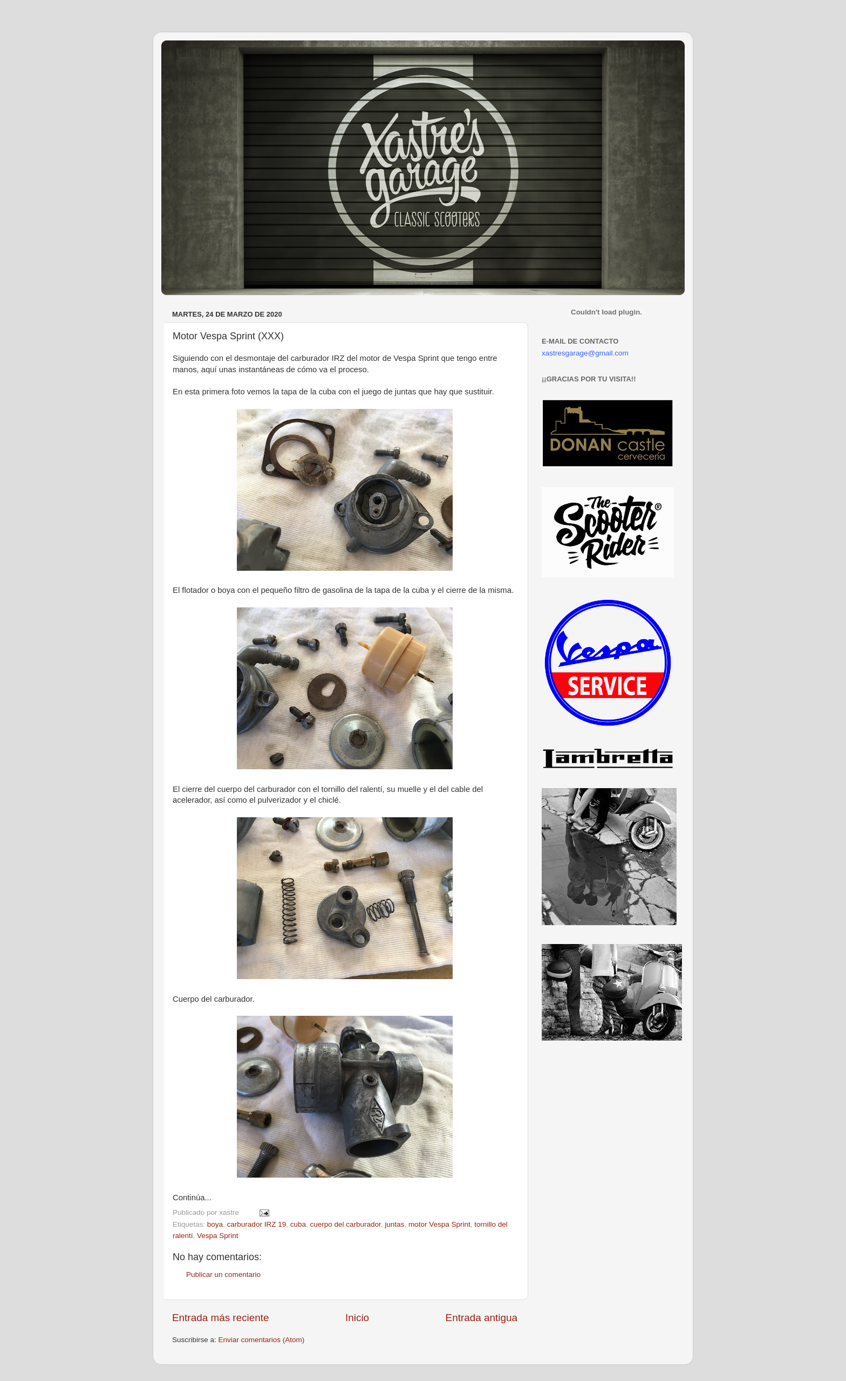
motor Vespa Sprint (439, 1224)
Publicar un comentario (223, 1274)
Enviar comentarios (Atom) (262, 1340)
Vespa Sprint (217, 1236)
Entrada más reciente (220, 1317)
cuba (298, 1224)
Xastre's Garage (193, 54)
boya (215, 1224)
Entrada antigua (481, 1317)
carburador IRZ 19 (256, 1224)
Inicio (357, 1317)
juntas (394, 1224)
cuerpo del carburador (345, 1224)
